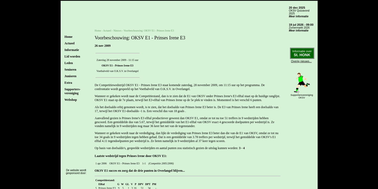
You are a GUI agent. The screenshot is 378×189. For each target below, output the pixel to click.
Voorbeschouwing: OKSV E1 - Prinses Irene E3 (149, 30)
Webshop (71, 100)
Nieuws (117, 30)
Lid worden (72, 56)
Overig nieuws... (301, 61)
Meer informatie (298, 16)
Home (69, 37)
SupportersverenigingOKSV (302, 96)
